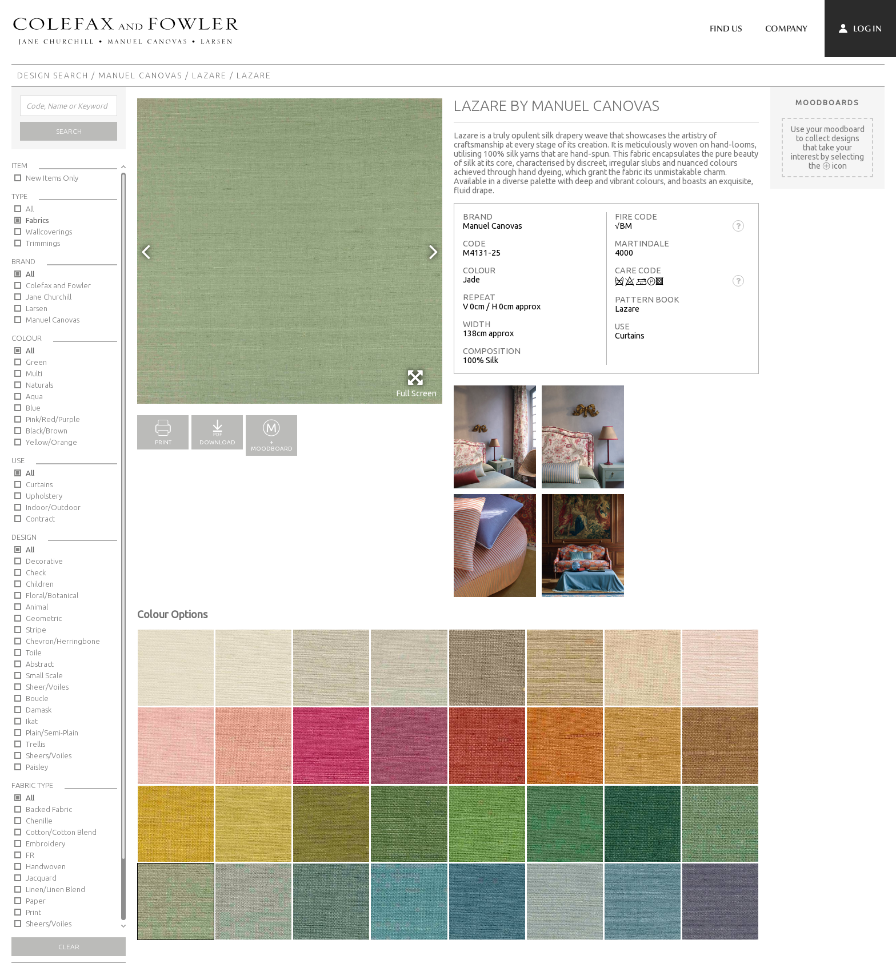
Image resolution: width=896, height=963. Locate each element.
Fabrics (37, 220)
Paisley (37, 767)
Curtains (39, 484)
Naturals (39, 385)
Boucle (37, 698)
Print (33, 912)
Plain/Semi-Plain (52, 733)
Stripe (36, 630)
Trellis (35, 744)
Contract (40, 519)
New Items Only (52, 178)
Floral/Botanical (52, 595)
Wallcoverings (49, 232)
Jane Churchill (48, 297)
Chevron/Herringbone (63, 641)
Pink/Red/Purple (53, 419)
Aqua (34, 396)
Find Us (726, 28)
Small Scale (44, 675)
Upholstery (44, 496)
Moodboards (827, 102)
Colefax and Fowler (58, 285)
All (30, 209)
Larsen (36, 308)
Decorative (44, 561)
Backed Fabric (49, 809)
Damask (38, 710)
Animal (37, 607)
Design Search (53, 75)
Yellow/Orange (51, 442)
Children (40, 584)
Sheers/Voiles (48, 755)
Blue (33, 408)
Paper (36, 901)
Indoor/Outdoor (53, 507)
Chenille (39, 821)
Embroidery (45, 843)
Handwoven (46, 866)
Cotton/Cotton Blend (61, 832)
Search (69, 131)
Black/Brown (46, 431)
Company (786, 28)
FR (30, 855)
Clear (68, 946)
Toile (34, 652)
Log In (860, 28)
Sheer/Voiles (47, 687)
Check (36, 572)
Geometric (44, 618)
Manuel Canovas (140, 75)
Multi (34, 373)
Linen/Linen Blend (55, 889)
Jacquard (41, 878)
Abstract (40, 664)
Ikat (32, 721)
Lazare (209, 75)
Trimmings (43, 243)
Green (36, 362)
